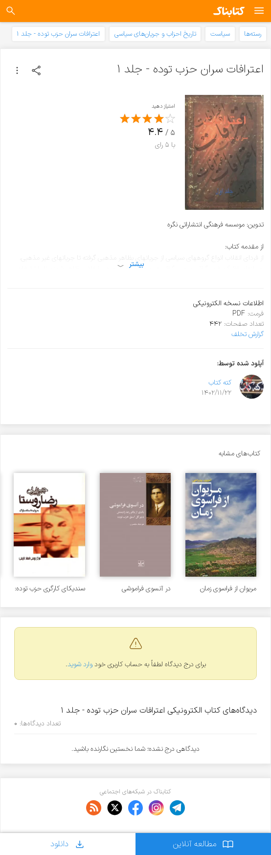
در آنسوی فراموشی (146, 589)
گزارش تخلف (247, 334)
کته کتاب (219, 383)
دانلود (68, 844)
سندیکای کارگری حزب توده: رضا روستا (50, 589)
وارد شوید (80, 664)
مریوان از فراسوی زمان (228, 589)
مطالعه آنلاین (203, 844)
